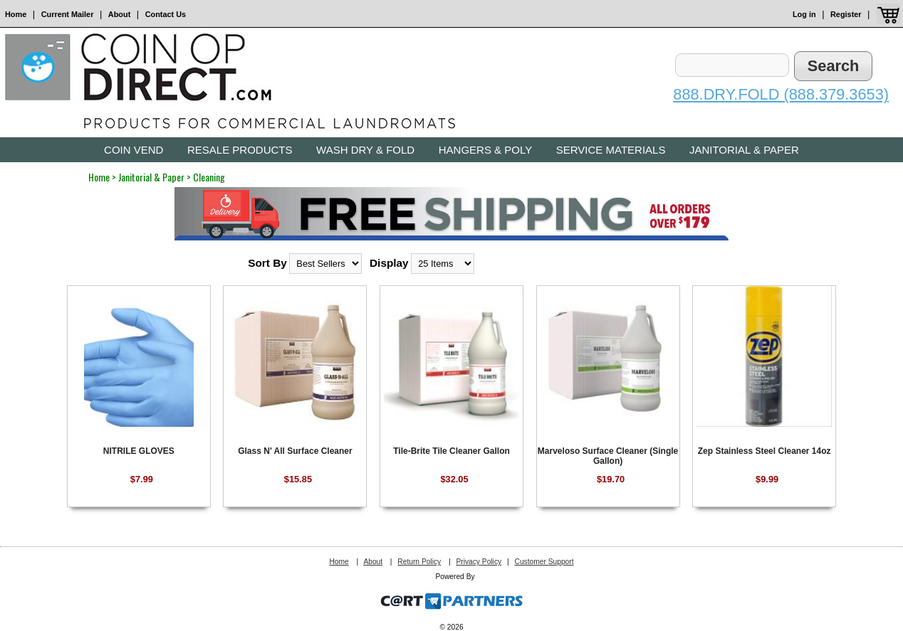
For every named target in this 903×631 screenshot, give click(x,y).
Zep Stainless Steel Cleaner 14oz (764, 451)
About (119, 14)
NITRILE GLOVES (138, 451)
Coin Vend (133, 150)
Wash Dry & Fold (365, 150)
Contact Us (165, 14)
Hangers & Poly (485, 150)
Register (846, 14)
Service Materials (611, 150)
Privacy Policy (478, 562)
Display (389, 263)
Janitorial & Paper (744, 150)
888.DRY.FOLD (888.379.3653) (781, 94)
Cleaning (209, 176)
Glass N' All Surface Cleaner (295, 451)
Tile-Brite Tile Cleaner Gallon (451, 451)
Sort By (267, 263)
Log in (804, 14)
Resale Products (240, 150)
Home (15, 14)
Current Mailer (67, 14)
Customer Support (543, 562)
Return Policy (419, 562)
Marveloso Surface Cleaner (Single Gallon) (608, 456)
